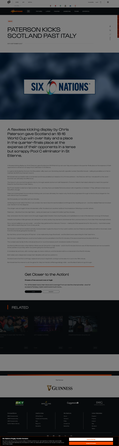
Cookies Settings (91, 439)
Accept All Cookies (91, 443)
